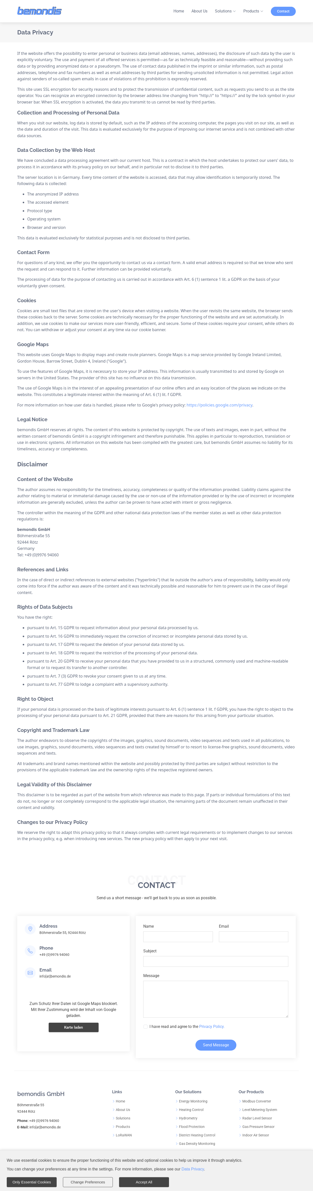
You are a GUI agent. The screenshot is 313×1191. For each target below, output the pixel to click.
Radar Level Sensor (257, 1118)
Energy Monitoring (193, 1101)
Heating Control (191, 1109)
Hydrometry (188, 1118)
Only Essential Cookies (31, 1181)
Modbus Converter (256, 1101)
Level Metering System (259, 1109)
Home (178, 11)
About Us (199, 11)
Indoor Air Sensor (255, 1135)
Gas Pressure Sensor (258, 1126)
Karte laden (73, 1048)
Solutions (123, 1118)
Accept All (144, 1181)
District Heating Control (197, 1135)
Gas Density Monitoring (197, 1143)
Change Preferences (88, 1181)
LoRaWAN (124, 1135)
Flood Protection (192, 1126)
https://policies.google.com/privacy (219, 405)
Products (123, 1126)
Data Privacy (192, 1168)
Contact (283, 11)
